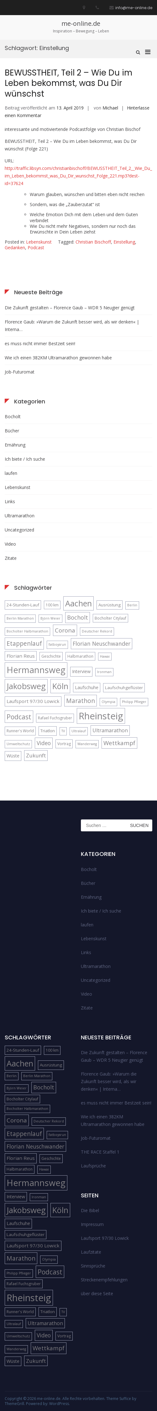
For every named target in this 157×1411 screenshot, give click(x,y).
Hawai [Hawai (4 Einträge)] (105, 656)
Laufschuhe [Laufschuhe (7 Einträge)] (86, 687)
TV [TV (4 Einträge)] (63, 731)
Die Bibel (90, 1210)
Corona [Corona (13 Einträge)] (65, 630)
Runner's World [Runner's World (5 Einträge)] (20, 731)
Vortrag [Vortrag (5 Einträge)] (64, 743)
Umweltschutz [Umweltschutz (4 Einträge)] (18, 744)
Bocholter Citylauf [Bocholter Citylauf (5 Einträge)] (110, 618)
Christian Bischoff (93, 242)
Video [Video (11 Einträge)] (44, 743)
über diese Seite (97, 1293)
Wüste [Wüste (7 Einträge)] (13, 756)
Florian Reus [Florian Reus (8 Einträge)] (21, 656)
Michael (110, 108)
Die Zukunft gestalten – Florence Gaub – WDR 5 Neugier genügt (70, 308)
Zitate (11, 558)
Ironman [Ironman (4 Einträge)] (104, 672)
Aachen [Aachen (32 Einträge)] (78, 603)
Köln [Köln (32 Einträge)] (60, 686)
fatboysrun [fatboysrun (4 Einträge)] (57, 644)
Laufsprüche (93, 1166)
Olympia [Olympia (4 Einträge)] (108, 702)
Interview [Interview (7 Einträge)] (81, 671)
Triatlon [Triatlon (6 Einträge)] (47, 731)
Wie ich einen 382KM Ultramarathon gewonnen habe (58, 358)
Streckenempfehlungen (104, 1280)
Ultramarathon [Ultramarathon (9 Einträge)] (110, 730)
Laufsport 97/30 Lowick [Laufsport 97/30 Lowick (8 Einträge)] (33, 701)
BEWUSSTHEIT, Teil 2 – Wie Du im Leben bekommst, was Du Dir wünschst (68, 83)
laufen (11, 473)
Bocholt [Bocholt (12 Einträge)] (77, 617)
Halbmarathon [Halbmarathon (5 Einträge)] (80, 656)
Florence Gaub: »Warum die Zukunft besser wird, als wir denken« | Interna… (72, 325)
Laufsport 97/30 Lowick (105, 1238)
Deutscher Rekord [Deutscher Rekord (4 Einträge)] (97, 631)
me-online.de (80, 23)
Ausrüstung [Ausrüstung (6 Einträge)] (109, 605)
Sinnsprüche (93, 1266)
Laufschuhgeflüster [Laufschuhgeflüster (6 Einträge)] (124, 687)
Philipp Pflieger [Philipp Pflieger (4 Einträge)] (134, 702)
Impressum (92, 1224)
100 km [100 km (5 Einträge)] (52, 605)
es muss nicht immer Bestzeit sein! (40, 343)
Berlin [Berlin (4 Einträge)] (132, 605)
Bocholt (13, 416)
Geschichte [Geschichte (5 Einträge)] (51, 656)
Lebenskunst (39, 242)
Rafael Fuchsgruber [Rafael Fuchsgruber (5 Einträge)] (55, 718)
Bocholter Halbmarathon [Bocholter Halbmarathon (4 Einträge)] (27, 631)
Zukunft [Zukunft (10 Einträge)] (36, 755)
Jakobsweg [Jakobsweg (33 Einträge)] (26, 686)
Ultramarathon (19, 516)
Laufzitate (91, 1252)
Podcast (36, 247)
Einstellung (124, 242)
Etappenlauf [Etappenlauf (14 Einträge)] (24, 643)
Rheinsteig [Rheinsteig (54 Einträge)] (101, 716)
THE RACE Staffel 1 (100, 1152)
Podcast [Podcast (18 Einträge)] (19, 716)
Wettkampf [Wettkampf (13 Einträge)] (119, 743)
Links (10, 501)
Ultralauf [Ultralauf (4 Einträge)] (78, 731)
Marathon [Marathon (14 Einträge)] (80, 700)
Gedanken (15, 247)
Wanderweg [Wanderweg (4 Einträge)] (87, 744)
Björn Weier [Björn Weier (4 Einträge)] (50, 618)
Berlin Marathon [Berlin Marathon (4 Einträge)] (20, 618)
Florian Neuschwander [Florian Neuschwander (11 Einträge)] (101, 643)
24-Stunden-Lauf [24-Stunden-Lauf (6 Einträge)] (23, 605)
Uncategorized (19, 530)
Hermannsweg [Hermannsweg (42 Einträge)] (36, 670)
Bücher (12, 431)
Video (10, 544)
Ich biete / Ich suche (25, 459)
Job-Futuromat (19, 372)
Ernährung (15, 445)
